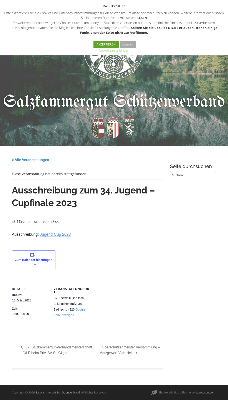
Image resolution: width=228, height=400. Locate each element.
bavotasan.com (205, 392)
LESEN (142, 17)
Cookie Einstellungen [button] (114, 50)
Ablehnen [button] (127, 44)
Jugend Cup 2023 (55, 234)
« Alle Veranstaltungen (30, 160)
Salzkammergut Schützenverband (114, 102)
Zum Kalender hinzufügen (33, 260)
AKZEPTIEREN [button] (106, 44)
